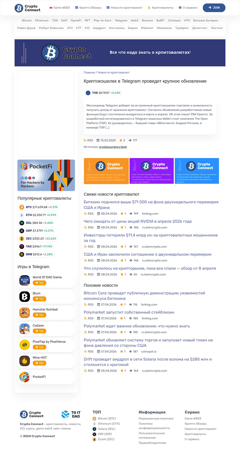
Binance (147, 20)
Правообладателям (152, 443)
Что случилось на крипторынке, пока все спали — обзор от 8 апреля (150, 268)
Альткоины (116, 28)
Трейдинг (182, 28)
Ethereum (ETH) (109, 423)
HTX (187, 20)
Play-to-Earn (102, 20)
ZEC (29, 238)
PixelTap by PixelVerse (49, 342)
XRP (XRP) (105, 434)
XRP (29, 230)
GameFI (76, 20)
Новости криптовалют (124, 7)
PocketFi (39, 377)
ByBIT (160, 20)
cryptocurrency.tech (113, 147)
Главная (89, 72)
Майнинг (147, 28)
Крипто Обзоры (88, 7)
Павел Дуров (26, 28)
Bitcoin (27, 20)
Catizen (38, 325)
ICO (87, 28)
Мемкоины (164, 28)
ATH (70, 28)
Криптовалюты (160, 7)
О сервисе (188, 7)
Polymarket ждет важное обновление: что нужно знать (137, 326)
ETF (78, 28)
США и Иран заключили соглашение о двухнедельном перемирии (147, 254)
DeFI (64, 20)
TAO (29, 246)
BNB (29, 254)
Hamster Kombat (45, 309)
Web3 (134, 20)
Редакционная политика (156, 418)
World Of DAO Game (47, 277)
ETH (29, 215)
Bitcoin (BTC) (107, 418)
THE (95, 93)
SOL (29, 223)
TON (55, 20)
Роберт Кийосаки (51, 28)
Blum (36, 293)
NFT (87, 20)
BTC (29, 207)
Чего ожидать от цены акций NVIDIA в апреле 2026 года (138, 221)
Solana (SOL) (106, 429)
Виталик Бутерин (205, 20)
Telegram (121, 20)
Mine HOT (40, 357)
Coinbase (174, 20)
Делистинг (200, 28)
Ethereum (41, 20)
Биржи (133, 28)
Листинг (217, 28)
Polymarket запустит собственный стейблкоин (129, 312)
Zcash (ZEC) (106, 439)
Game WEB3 (59, 7)
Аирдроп (99, 28)
